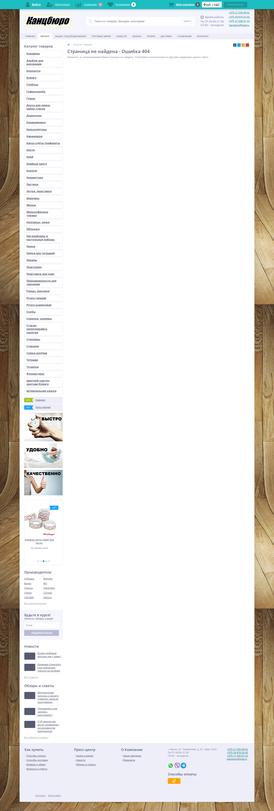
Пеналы (31, 260)
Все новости (31, 677)
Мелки (31, 205)
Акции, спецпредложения (70, 36)
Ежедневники (36, 122)
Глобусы (32, 84)
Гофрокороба (35, 91)
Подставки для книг (40, 274)
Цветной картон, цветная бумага (38, 382)
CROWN (29, 597)
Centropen (49, 588)
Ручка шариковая (38, 305)
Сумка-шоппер (36, 353)
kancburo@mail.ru (239, 25)
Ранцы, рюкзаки (37, 291)
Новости (121, 36)
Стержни (32, 346)
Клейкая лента (36, 164)
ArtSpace (29, 578)
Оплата (151, 36)
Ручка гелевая (36, 298)
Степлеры (33, 339)
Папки (43, 246)
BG (45, 583)
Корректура (34, 177)
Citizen (28, 592)
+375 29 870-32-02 (239, 16)
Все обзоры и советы (36, 737)
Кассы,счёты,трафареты (43, 143)
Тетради (32, 360)
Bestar (27, 583)
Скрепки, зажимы (39, 318)
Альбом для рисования (34, 62)
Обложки (33, 229)
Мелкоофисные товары (37, 213)
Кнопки (31, 170)
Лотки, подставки (39, 191)
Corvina (48, 592)
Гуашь (30, 98)
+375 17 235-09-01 (239, 12)
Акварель (33, 53)
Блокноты (33, 71)
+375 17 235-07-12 (239, 21)
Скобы (31, 312)
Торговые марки (101, 36)
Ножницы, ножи (37, 222)
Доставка (166, 36)
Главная (30, 36)
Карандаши (34, 136)
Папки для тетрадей (40, 253)
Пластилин (34, 267)
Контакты (202, 36)
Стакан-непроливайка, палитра (37, 329)
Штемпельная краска (41, 391)
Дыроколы (34, 115)
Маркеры (32, 198)
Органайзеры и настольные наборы (40, 237)
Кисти (30, 150)
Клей (29, 157)
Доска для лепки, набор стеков (38, 106)
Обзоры (136, 36)
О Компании (184, 36)
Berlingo (48, 578)
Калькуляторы (36, 129)
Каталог (45, 36)
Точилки (32, 367)
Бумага (31, 77)
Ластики (32, 184)
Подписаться (41, 633)
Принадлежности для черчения (41, 282)
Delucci (48, 597)
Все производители (35, 603)
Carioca (28, 588)
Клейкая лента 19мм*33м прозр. (43, 541)
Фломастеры (35, 374)
